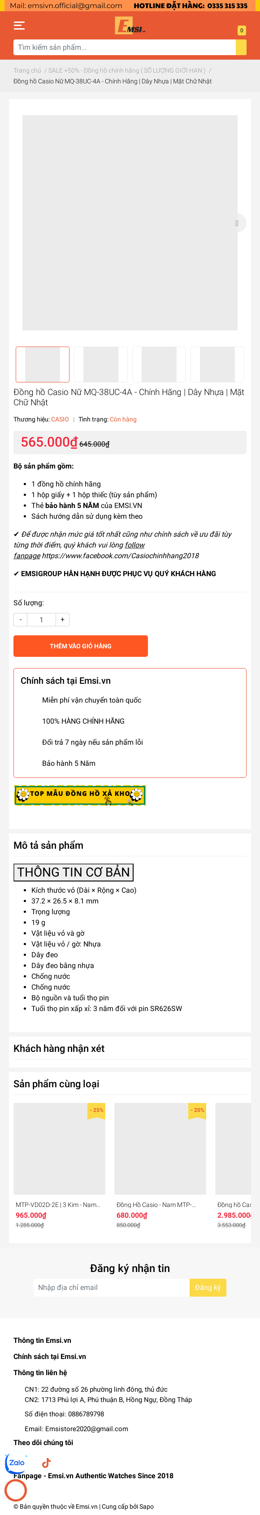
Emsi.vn (87, 1506)
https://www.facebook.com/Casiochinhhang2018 (120, 555)
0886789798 (86, 1414)
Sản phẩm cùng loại (56, 1084)
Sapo (146, 1506)
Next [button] (237, 223)
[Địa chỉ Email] (130, 1288)
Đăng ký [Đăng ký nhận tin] (208, 1287)
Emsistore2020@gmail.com (86, 1429)
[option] (130, 222)
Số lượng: (28, 603)
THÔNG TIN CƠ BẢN (73, 872)
